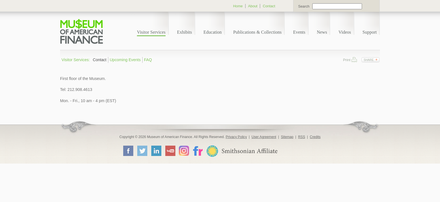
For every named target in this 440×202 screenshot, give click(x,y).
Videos (344, 32)
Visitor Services (151, 32)
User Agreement (263, 137)
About (252, 6)
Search (304, 6)
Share (368, 59)
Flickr (197, 150)
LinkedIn (156, 150)
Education (212, 32)
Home (238, 6)
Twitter (142, 150)
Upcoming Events (125, 60)
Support (370, 32)
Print (354, 59)
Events (299, 32)
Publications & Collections (257, 32)
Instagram (184, 150)
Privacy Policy (236, 137)
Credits (315, 137)
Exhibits (184, 32)
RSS (301, 137)
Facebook (128, 150)
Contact (269, 6)
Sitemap (287, 137)
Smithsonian (242, 151)
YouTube (170, 150)
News (322, 32)
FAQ (148, 60)
